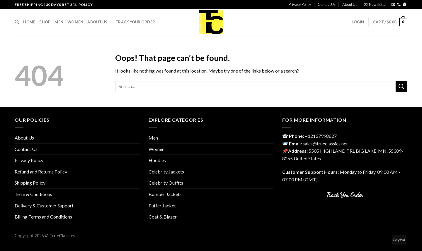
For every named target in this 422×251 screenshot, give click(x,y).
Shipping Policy (30, 182)
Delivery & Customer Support (44, 205)
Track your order (135, 22)
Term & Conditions (33, 194)
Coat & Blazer (163, 216)
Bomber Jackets (165, 194)
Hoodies (157, 160)
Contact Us (327, 4)
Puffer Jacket (162, 205)
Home (29, 22)
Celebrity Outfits (166, 182)
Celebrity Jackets (166, 171)
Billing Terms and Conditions (43, 216)
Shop (44, 22)
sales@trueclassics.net (325, 143)
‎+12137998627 (321, 136)
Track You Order (344, 194)
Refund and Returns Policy (41, 171)
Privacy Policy (300, 4)
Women (75, 22)
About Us (349, 4)
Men (59, 22)
